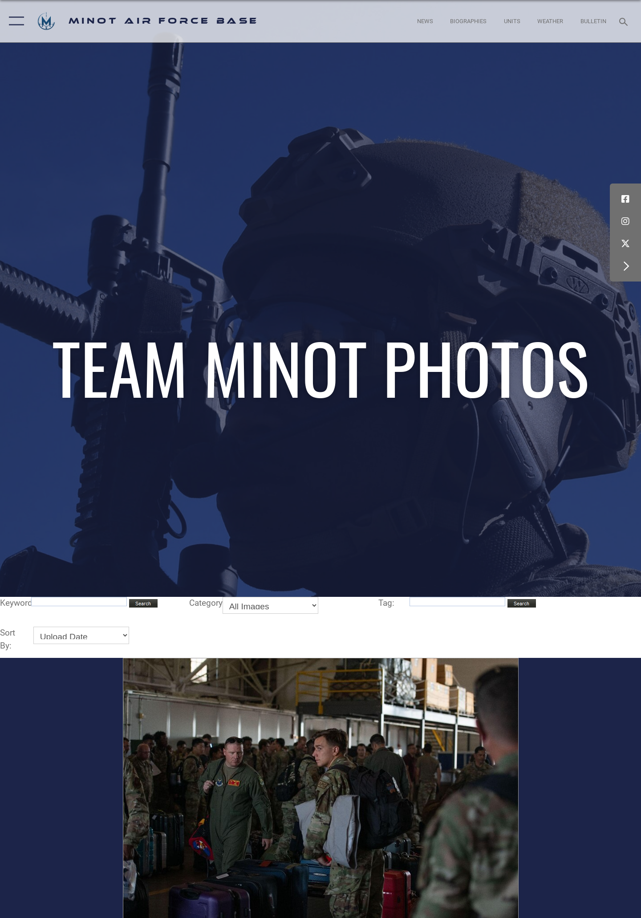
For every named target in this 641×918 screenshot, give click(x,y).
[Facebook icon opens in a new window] (625, 199)
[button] (14, 21)
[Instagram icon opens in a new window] (625, 221)
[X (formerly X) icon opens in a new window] (625, 244)
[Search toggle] (625, 21)
